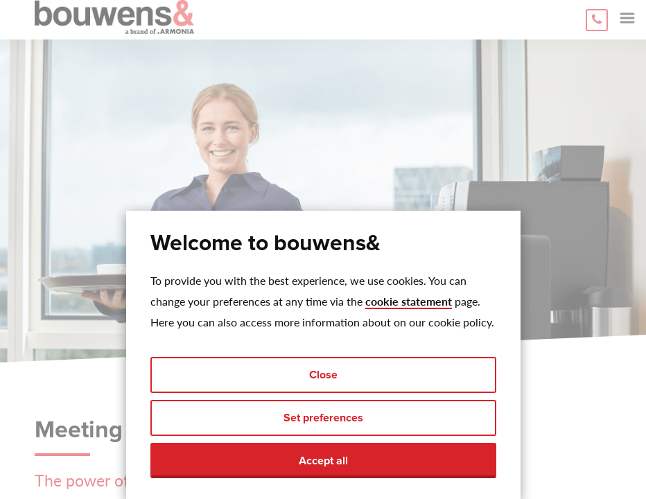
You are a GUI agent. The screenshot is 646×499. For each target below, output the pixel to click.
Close (323, 374)
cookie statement (408, 301)
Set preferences (323, 417)
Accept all (323, 460)
